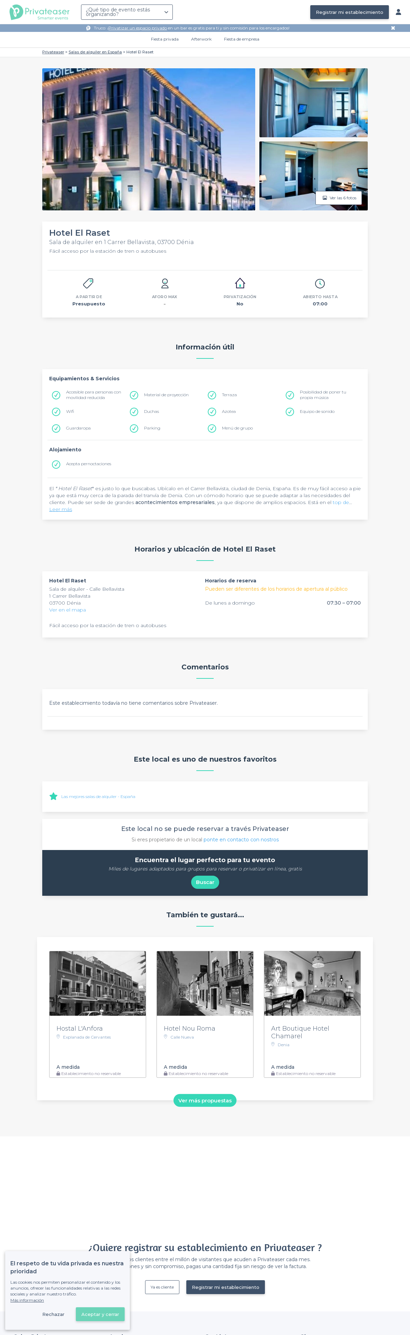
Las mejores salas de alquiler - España (98, 796)
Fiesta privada (165, 39)
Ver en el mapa (67, 610)
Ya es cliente (162, 1287)
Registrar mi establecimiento (349, 12)
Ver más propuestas (205, 1100)
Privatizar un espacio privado (137, 28)
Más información (27, 1300)
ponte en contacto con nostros (241, 839)
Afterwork (201, 39)
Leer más (60, 509)
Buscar (205, 882)
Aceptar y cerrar (100, 1314)
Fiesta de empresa (241, 39)
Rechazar (53, 1314)
